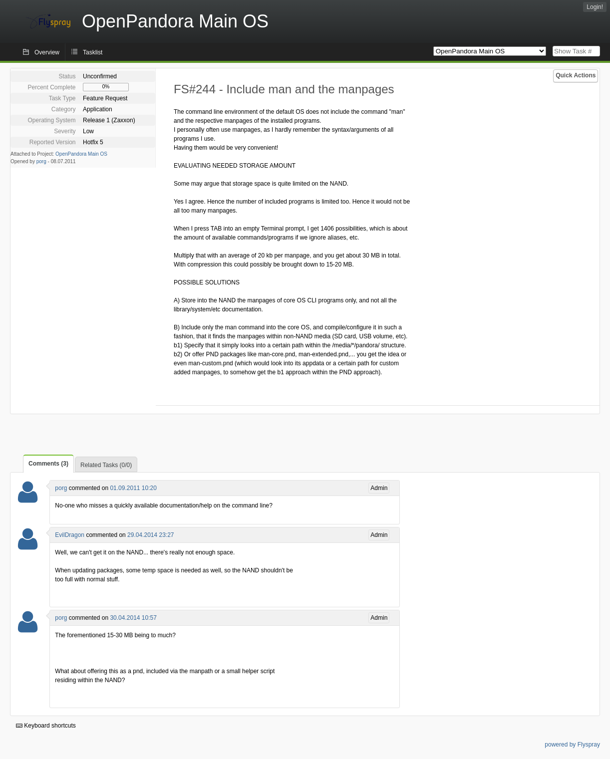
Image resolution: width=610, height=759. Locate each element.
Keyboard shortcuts (46, 725)
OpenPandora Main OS (81, 154)
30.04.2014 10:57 (133, 617)
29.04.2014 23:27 (150, 534)
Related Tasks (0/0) (106, 465)
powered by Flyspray (572, 744)
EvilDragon (69, 534)
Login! (595, 6)
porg (41, 161)
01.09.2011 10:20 (133, 488)
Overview (46, 52)
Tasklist (92, 52)
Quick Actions (576, 75)
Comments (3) (48, 463)
